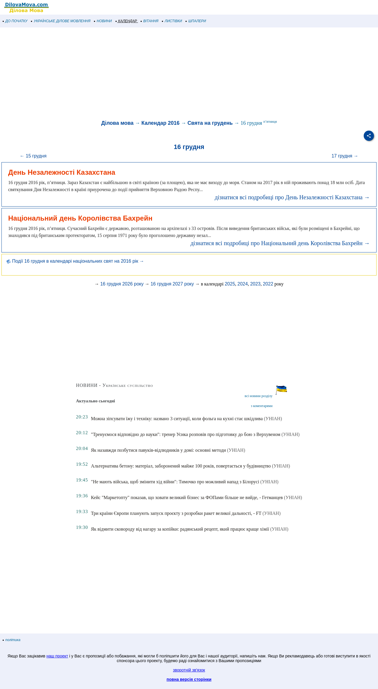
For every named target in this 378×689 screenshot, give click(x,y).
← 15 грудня (33, 155)
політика (11, 640)
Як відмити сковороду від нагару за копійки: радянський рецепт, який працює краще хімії (180, 529)
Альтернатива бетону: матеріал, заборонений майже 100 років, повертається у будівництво (181, 465)
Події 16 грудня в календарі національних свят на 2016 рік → (75, 261)
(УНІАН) (273, 418)
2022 (268, 283)
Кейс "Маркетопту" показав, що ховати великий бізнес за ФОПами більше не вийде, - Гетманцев (187, 497)
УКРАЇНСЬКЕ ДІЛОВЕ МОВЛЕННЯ (60, 21)
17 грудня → (345, 155)
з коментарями (261, 406)
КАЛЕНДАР (126, 21)
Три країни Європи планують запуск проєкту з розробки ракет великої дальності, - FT (176, 513)
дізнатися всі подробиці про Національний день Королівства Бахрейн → (280, 243)
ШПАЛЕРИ (196, 21)
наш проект (57, 656)
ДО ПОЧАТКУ (15, 21)
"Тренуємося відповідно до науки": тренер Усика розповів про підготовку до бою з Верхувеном (185, 434)
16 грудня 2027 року (172, 283)
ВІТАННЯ (149, 21)
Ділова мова (117, 123)
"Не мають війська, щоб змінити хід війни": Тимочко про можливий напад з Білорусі (175, 481)
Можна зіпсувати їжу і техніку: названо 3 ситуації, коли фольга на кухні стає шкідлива (177, 418)
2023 (255, 283)
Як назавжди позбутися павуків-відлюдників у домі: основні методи (158, 450)
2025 (230, 283)
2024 (242, 283)
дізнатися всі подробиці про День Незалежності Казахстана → (292, 197)
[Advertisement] (175, 74)
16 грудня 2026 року (122, 283)
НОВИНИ (103, 21)
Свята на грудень (210, 123)
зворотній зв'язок (189, 670)
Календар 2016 (160, 123)
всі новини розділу (259, 396)
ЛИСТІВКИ (172, 21)
